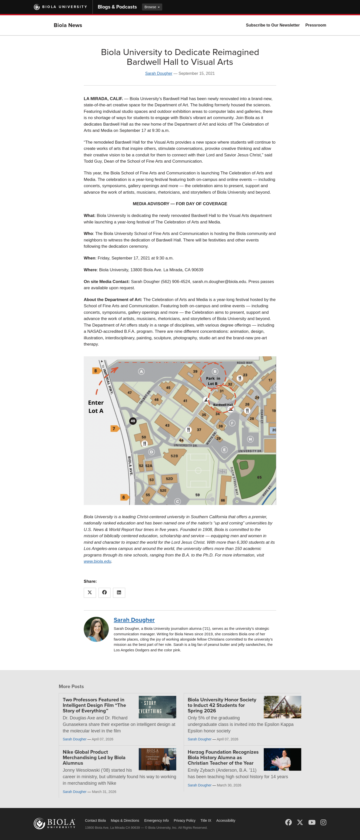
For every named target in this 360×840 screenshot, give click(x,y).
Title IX (205, 820)
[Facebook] (288, 822)
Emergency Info (156, 820)
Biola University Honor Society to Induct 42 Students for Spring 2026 (222, 705)
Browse (152, 7)
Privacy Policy (185, 820)
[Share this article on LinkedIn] (119, 593)
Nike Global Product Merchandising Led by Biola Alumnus (94, 757)
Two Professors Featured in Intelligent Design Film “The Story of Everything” (94, 705)
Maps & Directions (125, 820)
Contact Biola (95, 820)
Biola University (65, 7)
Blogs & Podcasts (117, 7)
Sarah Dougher (158, 73)
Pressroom (315, 25)
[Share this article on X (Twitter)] (90, 593)
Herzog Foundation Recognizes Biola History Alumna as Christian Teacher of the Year (223, 757)
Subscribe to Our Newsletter (273, 25)
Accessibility (225, 820)
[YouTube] (312, 822)
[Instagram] (323, 822)
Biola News (68, 25)
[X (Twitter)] (300, 822)
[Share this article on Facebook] (104, 593)
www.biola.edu (97, 561)
